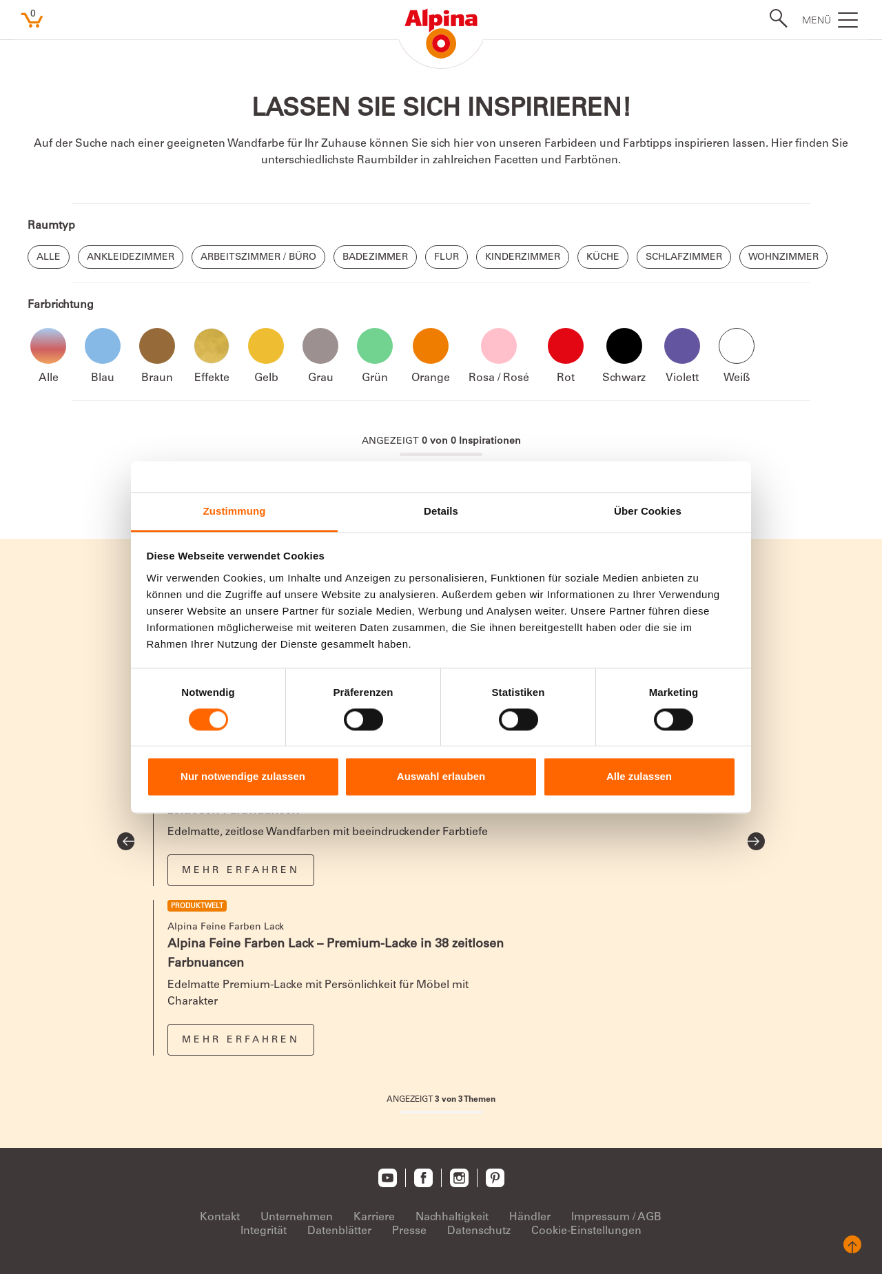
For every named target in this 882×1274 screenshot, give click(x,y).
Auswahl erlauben (441, 777)
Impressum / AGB (616, 1217)
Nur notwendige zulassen (243, 777)
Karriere (374, 1217)
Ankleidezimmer (130, 258)
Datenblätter (339, 1231)
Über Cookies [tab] (647, 511)
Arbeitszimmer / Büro (258, 258)
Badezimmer (375, 258)
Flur (446, 258)
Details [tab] (441, 511)
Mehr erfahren (241, 871)
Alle (49, 258)
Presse (409, 1231)
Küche (602, 258)
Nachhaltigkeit (452, 1217)
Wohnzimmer (783, 258)
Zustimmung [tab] (234, 511)
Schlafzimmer (684, 258)
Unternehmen (296, 1217)
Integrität (263, 1231)
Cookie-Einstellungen (586, 1231)
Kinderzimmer (522, 258)
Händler (530, 1217)
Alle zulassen (639, 777)
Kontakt (220, 1217)
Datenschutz (479, 1231)
